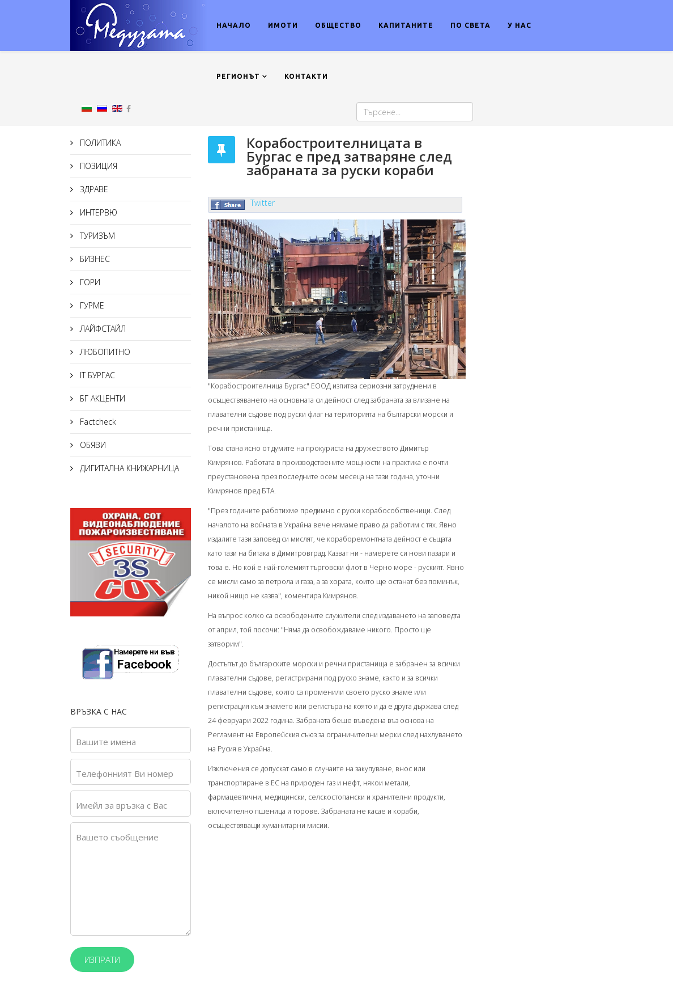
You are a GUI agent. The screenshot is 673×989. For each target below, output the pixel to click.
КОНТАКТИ (306, 76)
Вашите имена (106, 741)
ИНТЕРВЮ (97, 212)
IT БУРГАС (96, 375)
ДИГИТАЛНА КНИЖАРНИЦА (128, 468)
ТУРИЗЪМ (96, 235)
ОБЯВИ (92, 444)
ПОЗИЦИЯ (97, 165)
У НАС (519, 25)
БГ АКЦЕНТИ (101, 398)
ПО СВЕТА (470, 25)
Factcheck (97, 421)
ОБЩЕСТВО (338, 25)
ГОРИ (89, 282)
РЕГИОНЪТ (238, 76)
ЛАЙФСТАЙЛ (102, 328)
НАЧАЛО (233, 25)
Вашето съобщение (117, 837)
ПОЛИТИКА (99, 142)
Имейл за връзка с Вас (121, 805)
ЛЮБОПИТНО (104, 351)
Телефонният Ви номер (124, 773)
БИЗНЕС (94, 258)
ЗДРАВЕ (93, 189)
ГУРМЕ (91, 305)
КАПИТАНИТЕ (405, 25)
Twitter (262, 202)
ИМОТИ (283, 25)
